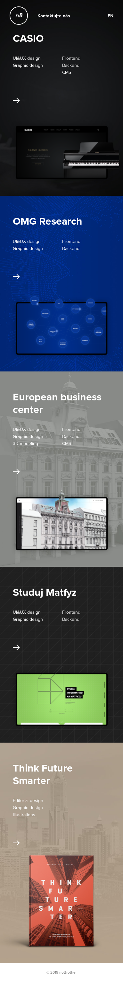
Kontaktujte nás (53, 16)
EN (110, 16)
